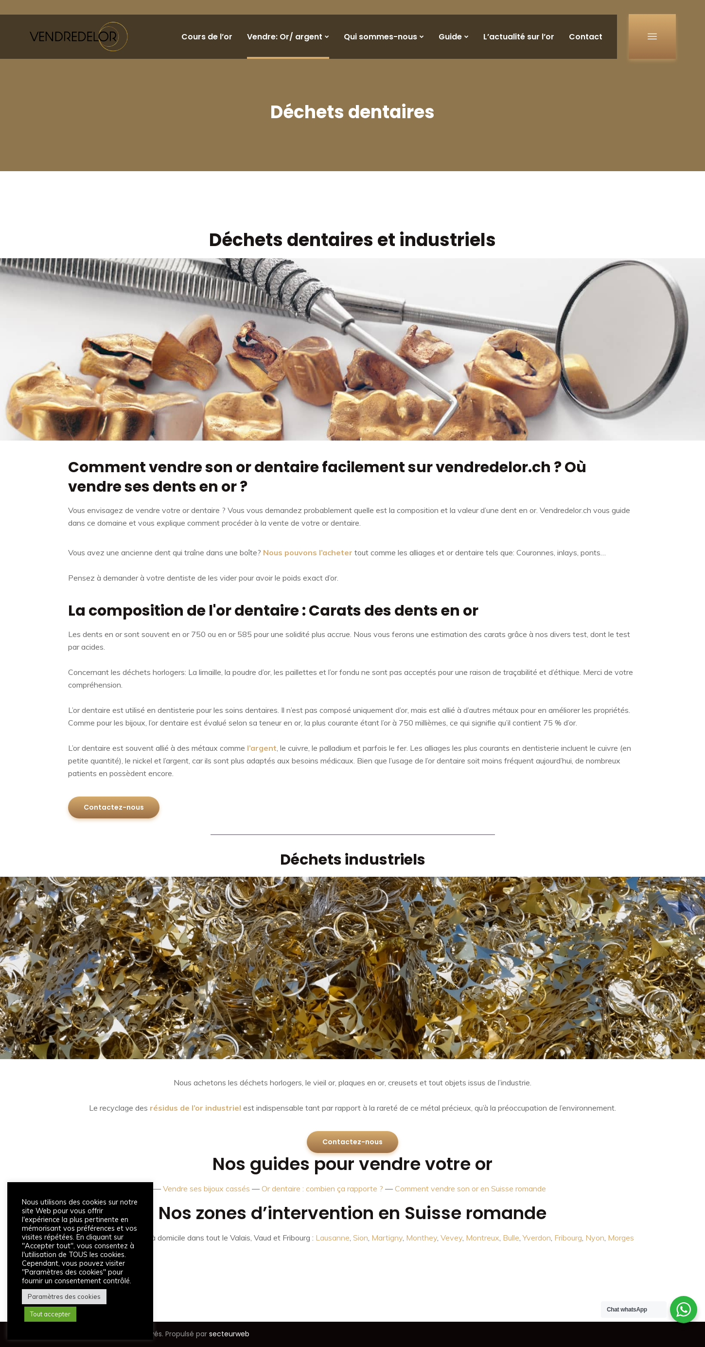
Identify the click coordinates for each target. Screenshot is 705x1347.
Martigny (387, 1237)
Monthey (421, 1237)
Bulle (511, 1237)
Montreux (482, 1237)
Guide (450, 36)
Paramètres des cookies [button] (64, 1296)
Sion (360, 1237)
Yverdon (537, 1237)
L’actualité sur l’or (518, 36)
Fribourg (568, 1237)
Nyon (594, 1237)
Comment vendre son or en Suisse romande (470, 1188)
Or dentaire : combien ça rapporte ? (322, 1188)
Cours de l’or (206, 36)
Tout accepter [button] (50, 1314)
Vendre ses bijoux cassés (206, 1188)
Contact (585, 36)
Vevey (451, 1237)
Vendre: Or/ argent (284, 36)
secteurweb (229, 1334)
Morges (621, 1237)
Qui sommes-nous (380, 36)
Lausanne (333, 1237)
